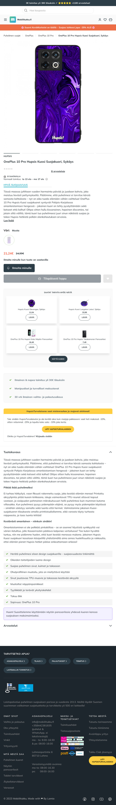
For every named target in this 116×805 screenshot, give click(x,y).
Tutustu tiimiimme (99, 727)
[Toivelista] (105, 19)
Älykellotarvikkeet (14, 781)
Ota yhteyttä (11, 727)
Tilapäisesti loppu (52, 278)
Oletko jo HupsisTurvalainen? (29, 436)
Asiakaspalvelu (16, 661)
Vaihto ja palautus (14, 721)
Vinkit (7, 739)
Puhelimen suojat (12, 35)
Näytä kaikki (58, 359)
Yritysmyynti (11, 746)
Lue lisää (9, 220)
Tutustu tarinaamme (100, 721)
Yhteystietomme (98, 739)
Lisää (31, 317)
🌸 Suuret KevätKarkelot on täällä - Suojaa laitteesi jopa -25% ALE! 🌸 (58, 27)
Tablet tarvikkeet (13, 775)
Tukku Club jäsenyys (100, 752)
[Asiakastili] (100, 19)
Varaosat (9, 787)
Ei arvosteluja (58, 171)
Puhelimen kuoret (13, 759)
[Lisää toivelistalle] (107, 279)
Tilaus (38, 661)
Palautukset (59, 661)
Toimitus (81, 661)
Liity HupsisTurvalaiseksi (58, 429)
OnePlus (29, 35)
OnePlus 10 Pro (46, 35)
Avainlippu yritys (98, 733)
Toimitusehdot (12, 733)
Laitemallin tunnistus (19, 670)
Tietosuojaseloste (70, 730)
